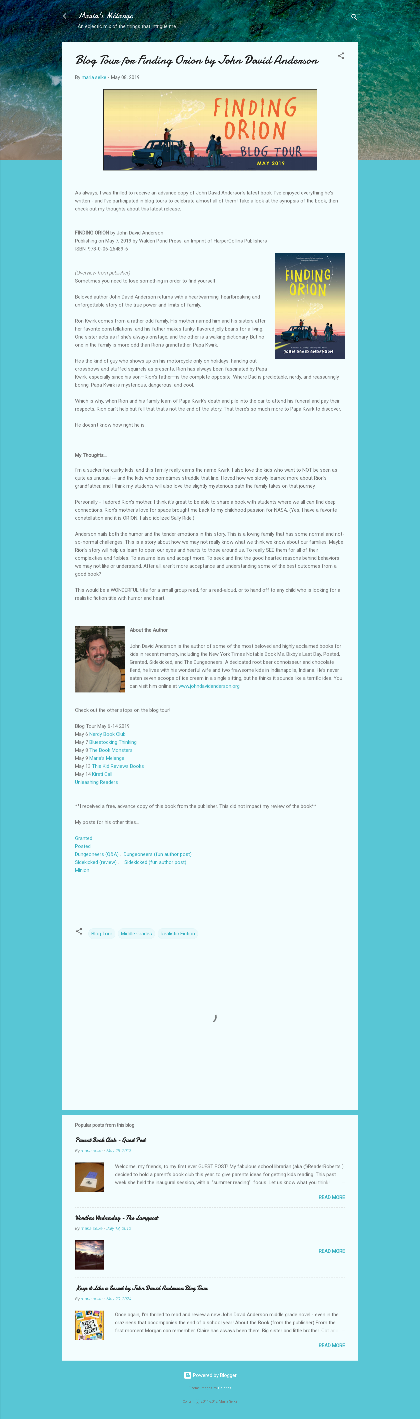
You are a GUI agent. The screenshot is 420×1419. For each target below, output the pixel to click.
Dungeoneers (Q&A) (97, 854)
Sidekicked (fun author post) (156, 862)
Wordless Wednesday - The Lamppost (116, 1218)
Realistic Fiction (178, 934)
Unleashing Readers (96, 782)
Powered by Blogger (210, 1375)
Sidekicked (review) (96, 862)
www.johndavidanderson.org (209, 686)
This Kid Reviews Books (118, 766)
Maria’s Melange (106, 758)
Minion (82, 870)
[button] (341, 57)
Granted (83, 838)
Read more (332, 1198)
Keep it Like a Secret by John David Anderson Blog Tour (141, 1288)
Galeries (224, 1388)
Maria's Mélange (105, 15)
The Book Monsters (111, 750)
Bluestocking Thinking (113, 742)
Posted (83, 846)
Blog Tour (101, 934)
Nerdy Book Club (107, 734)
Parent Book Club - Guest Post (110, 1140)
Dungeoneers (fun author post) (158, 854)
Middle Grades (136, 934)
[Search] (354, 18)
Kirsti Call (102, 774)
